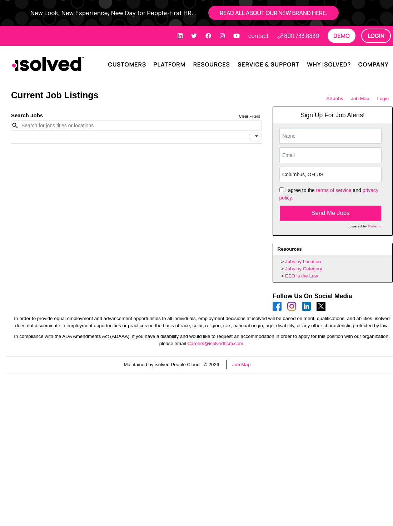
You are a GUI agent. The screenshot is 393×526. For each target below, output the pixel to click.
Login (383, 98)
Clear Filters (249, 116)
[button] (255, 137)
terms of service (334, 190)
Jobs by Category (303, 268)
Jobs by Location (303, 261)
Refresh (271, 364)
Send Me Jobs (330, 213)
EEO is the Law (301, 276)
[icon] (256, 136)
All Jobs (335, 98)
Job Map (360, 98)
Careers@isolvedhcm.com (215, 343)
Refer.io (375, 226)
